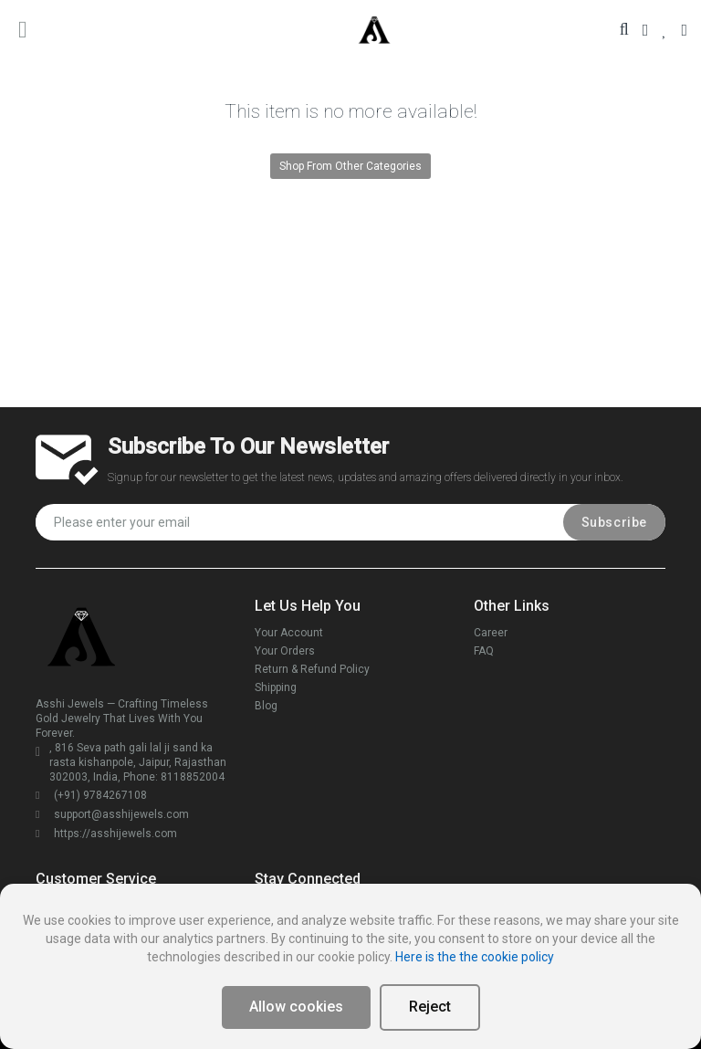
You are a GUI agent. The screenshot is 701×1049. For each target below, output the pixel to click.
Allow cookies (296, 1006)
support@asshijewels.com (112, 814)
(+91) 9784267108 (91, 795)
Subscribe (614, 522)
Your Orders (285, 651)
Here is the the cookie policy (474, 956)
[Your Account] (646, 29)
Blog (266, 705)
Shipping (276, 687)
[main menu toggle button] (22, 29)
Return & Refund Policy (312, 669)
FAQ (484, 651)
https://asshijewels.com (106, 833)
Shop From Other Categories (350, 166)
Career (490, 632)
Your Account (289, 632)
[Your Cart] (684, 29)
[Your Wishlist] (664, 29)
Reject (430, 1006)
